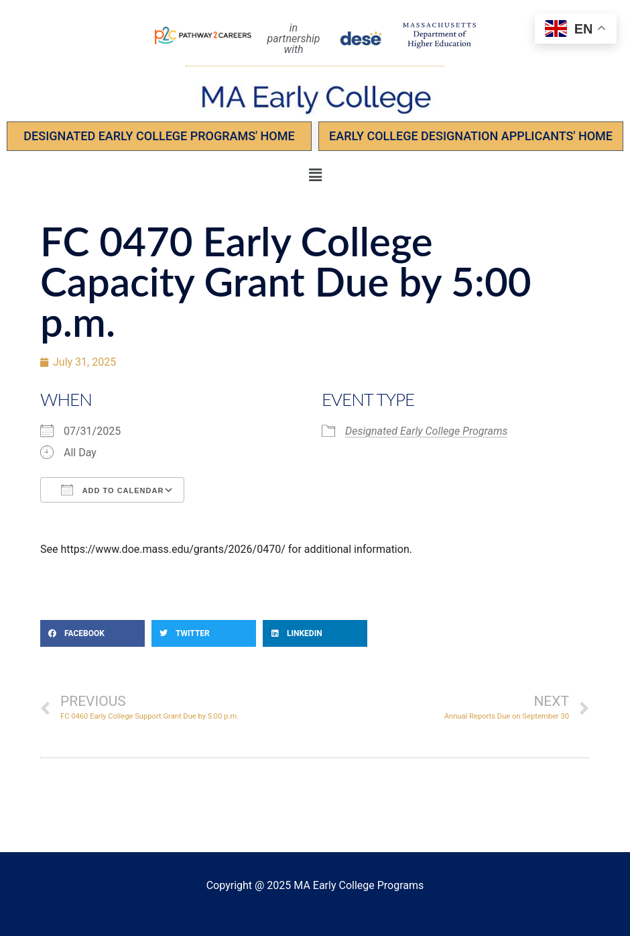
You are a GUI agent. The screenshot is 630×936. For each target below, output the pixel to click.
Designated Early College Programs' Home (158, 136)
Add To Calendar (112, 490)
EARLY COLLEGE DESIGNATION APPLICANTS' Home (471, 136)
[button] (315, 175)
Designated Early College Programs (426, 431)
